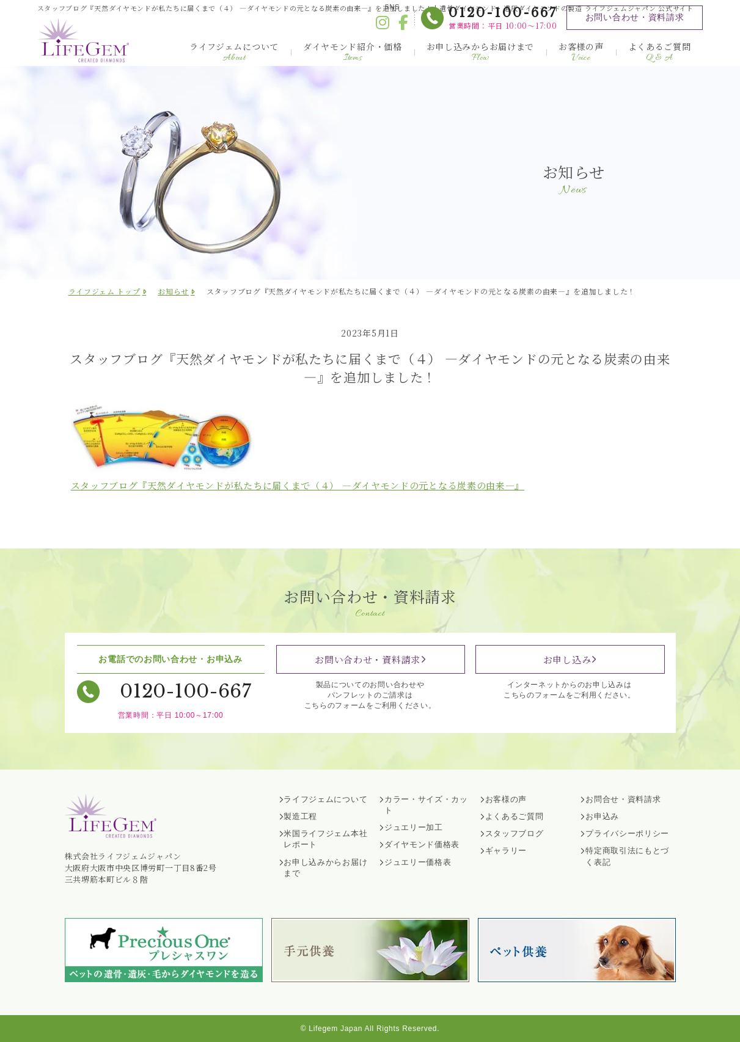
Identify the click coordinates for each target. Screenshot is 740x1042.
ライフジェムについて (234, 52)
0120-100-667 (503, 12)
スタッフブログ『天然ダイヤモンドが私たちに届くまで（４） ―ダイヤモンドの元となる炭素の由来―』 (298, 485)
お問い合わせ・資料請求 (634, 17)
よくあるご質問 (659, 52)
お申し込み (567, 659)
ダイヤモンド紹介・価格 (352, 52)
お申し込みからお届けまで (480, 52)
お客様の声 (581, 52)
